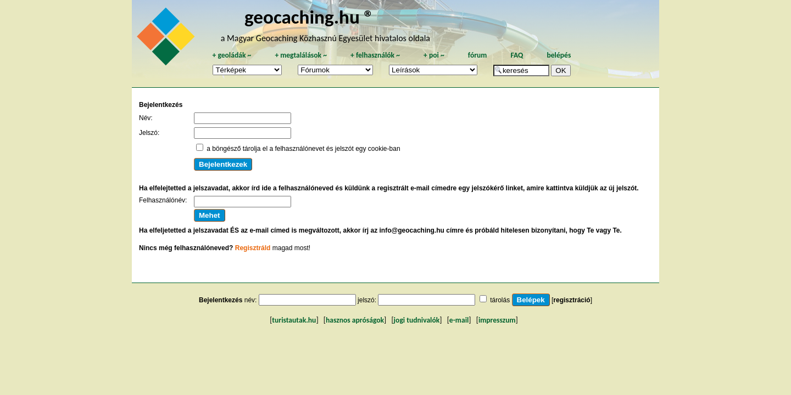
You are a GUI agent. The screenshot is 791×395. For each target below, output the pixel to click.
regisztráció (571, 300)
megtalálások (300, 55)
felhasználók (375, 55)
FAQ (516, 55)
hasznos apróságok (355, 320)
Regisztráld (253, 248)
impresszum (497, 320)
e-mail (459, 320)
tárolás (500, 300)
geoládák (232, 55)
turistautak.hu (294, 320)
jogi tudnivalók (417, 320)
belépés (559, 55)
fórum (477, 55)
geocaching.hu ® (309, 17)
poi (434, 55)
